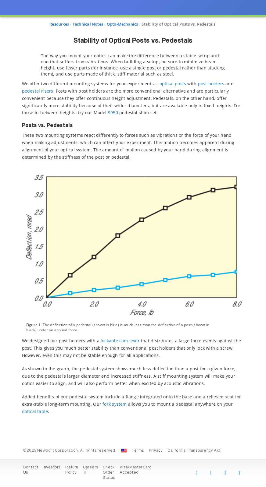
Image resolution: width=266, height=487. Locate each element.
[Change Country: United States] (124, 451)
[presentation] (133, 243)
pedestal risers (37, 91)
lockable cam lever (120, 341)
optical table (35, 411)
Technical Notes (88, 24)
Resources (59, 24)
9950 (113, 112)
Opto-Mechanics (122, 24)
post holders (211, 83)
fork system (114, 404)
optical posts (173, 83)
